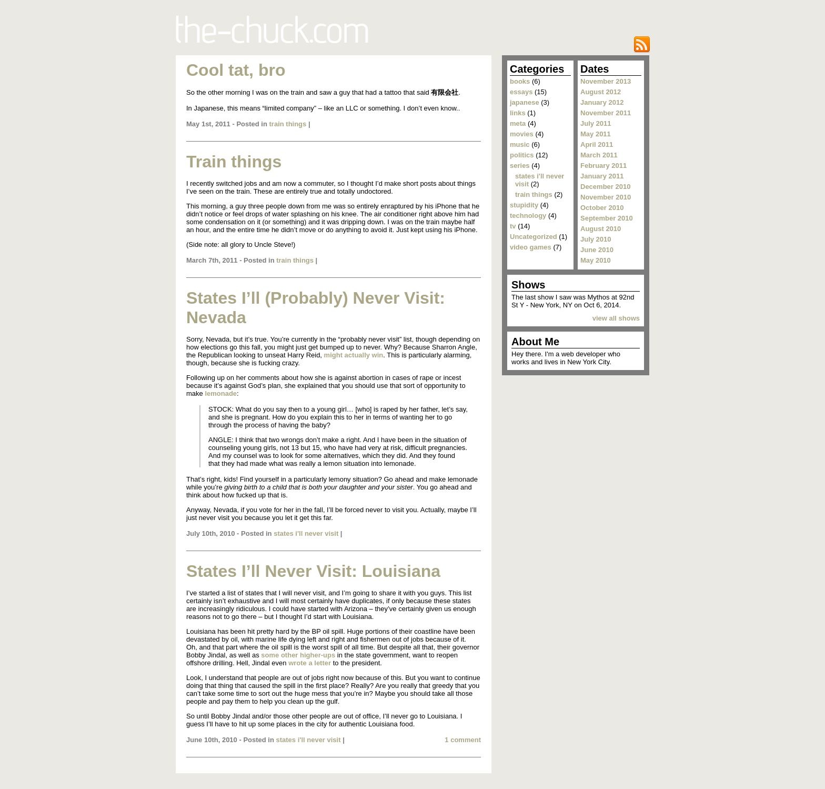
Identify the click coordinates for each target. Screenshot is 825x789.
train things (288, 124)
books (520, 81)
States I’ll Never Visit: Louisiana (313, 571)
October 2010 (601, 208)
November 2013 (605, 81)
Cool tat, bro (235, 70)
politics (522, 155)
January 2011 (601, 176)
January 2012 (601, 102)
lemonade (221, 393)
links (518, 113)
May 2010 (595, 260)
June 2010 (596, 250)
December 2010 (605, 187)
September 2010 (606, 218)
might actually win (354, 355)
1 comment (463, 740)
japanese (524, 102)
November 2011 (605, 113)
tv (513, 226)
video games (530, 247)
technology (528, 215)
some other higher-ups (298, 655)
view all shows (616, 318)
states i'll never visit (306, 533)
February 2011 (603, 165)
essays (521, 92)
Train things (233, 161)
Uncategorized (533, 237)
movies (522, 134)
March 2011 (599, 155)
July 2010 (595, 239)
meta (518, 123)
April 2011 (596, 144)
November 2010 (605, 197)
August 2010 (600, 229)
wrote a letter (309, 663)
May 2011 (595, 134)
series (520, 165)
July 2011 (595, 123)
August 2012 (600, 92)
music (520, 144)
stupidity (524, 205)
